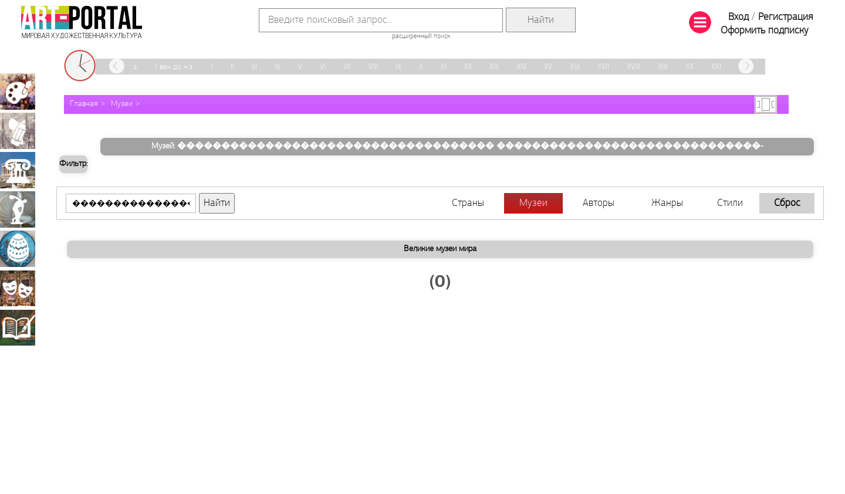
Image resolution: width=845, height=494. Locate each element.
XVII (603, 67)
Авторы (598, 203)
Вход (738, 17)
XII (468, 67)
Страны (468, 203)
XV (548, 67)
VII (347, 67)
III (254, 67)
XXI (716, 67)
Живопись (17, 91)
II (232, 67)
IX (398, 67)
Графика (17, 131)
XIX (663, 67)
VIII (373, 67)
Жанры (667, 203)
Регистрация (785, 17)
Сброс (787, 203)
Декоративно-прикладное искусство (17, 249)
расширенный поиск (421, 36)
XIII (494, 67)
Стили (730, 203)
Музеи (122, 104)
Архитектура (17, 170)
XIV (521, 67)
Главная (84, 104)
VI (323, 67)
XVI (575, 67)
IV (277, 67)
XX (689, 67)
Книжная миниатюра (17, 327)
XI (444, 67)
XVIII (633, 67)
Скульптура (17, 209)
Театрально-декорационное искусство (17, 288)
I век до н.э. (175, 67)
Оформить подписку (765, 30)
